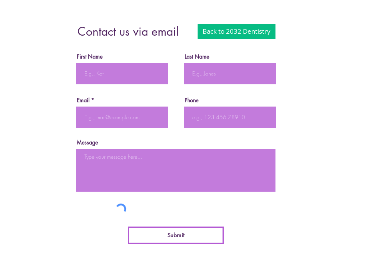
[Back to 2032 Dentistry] (236, 31)
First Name (89, 56)
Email (83, 100)
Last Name (197, 56)
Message (87, 142)
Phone (191, 100)
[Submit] (176, 235)
